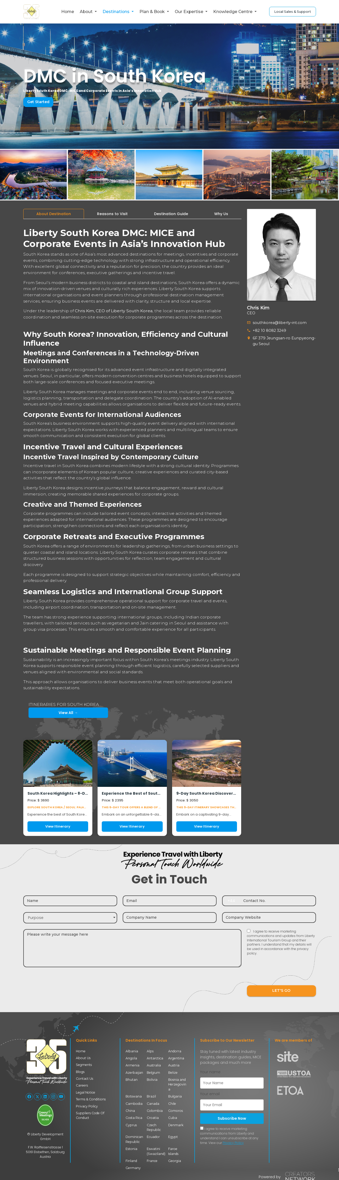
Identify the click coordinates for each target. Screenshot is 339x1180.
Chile (172, 1104)
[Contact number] (277, 901)
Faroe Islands (173, 1151)
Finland (131, 1161)
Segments (84, 1065)
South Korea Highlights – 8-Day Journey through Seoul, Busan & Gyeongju (57, 793)
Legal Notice (85, 1092)
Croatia (153, 1118)
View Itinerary (57, 826)
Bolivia (152, 1080)
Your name (210, 1072)
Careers (82, 1085)
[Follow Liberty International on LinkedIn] (45, 1096)
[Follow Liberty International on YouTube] (61, 1096)
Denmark (175, 1125)
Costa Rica (134, 1118)
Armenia (132, 1065)
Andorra (174, 1051)
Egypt (173, 1137)
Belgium (153, 1073)
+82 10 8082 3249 (269, 330)
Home (67, 11)
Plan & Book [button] (152, 11)
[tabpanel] (132, 529)
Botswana (134, 1096)
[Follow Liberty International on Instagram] (53, 1096)
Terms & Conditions (91, 1099)
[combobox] (70, 917)
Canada (153, 1104)
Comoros (175, 1111)
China (130, 1111)
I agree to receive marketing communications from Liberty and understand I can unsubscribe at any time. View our (229, 1135)
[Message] (132, 948)
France (152, 1161)
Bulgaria (175, 1096)
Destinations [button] (117, 11)
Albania (132, 1051)
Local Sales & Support (292, 12)
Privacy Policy (87, 1106)
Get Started (38, 101)
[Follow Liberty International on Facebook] (29, 1096)
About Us (83, 1058)
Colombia (155, 1111)
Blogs (80, 1072)
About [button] (87, 11)
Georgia (174, 1161)
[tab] (53, 214)
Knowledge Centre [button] (233, 11)
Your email (210, 1093)
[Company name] (170, 917)
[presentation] (286, 974)
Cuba (172, 1118)
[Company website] (269, 917)
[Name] (70, 900)
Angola (131, 1058)
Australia (154, 1065)
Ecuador (153, 1137)
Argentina (176, 1058)
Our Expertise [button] (189, 11)
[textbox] (70, 918)
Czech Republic (154, 1127)
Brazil (151, 1096)
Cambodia (134, 1104)
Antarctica (155, 1058)
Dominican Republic (134, 1139)
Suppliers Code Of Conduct (90, 1115)
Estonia (131, 1149)
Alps (150, 1051)
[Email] (170, 900)
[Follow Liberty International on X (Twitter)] (37, 1096)
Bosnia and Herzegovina (177, 1084)
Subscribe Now (232, 1118)
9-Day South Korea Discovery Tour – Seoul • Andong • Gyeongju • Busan (206, 793)
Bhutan (132, 1080)
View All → (52, 712)
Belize (173, 1073)
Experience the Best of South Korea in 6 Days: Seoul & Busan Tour (132, 793)
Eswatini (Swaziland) (156, 1151)
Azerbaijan (134, 1073)
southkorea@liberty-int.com (278, 322)
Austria (173, 1065)
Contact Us (84, 1079)
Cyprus (131, 1125)
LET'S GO (281, 990)
